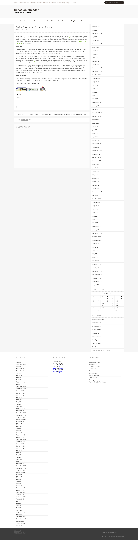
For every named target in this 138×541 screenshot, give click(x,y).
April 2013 (95, 219)
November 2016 (97, 71)
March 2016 (96, 99)
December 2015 (97, 109)
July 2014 (95, 168)
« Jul (98, 311)
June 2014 (95, 171)
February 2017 (96, 61)
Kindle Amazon (34, 62)
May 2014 (95, 175)
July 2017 (95, 51)
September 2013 (97, 202)
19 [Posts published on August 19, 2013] (93, 305)
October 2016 (96, 75)
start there (71, 38)
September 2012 (97, 240)
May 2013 (95, 216)
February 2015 (96, 144)
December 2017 (97, 44)
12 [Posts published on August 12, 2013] (93, 303)
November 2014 (97, 154)
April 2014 (95, 178)
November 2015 (97, 113)
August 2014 (96, 164)
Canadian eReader (26, 10)
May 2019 (95, 30)
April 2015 (95, 137)
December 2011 (97, 271)
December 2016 (97, 68)
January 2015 (96, 147)
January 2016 (96, 106)
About (73, 2)
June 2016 (95, 89)
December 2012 (97, 233)
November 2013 (97, 195)
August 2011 (96, 285)
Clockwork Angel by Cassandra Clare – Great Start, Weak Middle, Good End (64, 114)
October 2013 (96, 199)
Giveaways (95, 333)
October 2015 (96, 116)
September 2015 (97, 120)
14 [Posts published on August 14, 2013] (103, 303)
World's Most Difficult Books (101, 350)
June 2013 (95, 213)
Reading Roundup (97, 340)
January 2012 (96, 268)
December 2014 (97, 151)
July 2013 (95, 209)
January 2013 (96, 230)
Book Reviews (24, 2)
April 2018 (95, 37)
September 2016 (97, 78)
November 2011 (97, 275)
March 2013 (96, 223)
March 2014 (96, 182)
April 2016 (95, 95)
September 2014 (97, 161)
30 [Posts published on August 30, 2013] (112, 308)
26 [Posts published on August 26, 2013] (93, 308)
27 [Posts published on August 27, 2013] (98, 308)
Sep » (117, 311)
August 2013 (96, 206)
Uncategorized (96, 347)
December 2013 (97, 192)
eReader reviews (36, 2)
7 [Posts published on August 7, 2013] (102, 301)
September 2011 (97, 281)
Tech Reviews (96, 343)
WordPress (120, 536)
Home (16, 2)
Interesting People (63, 2)
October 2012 (96, 237)
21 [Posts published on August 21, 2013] (103, 305)
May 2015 (95, 133)
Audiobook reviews (98, 319)
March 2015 (96, 140)
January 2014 (96, 188)
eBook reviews (96, 330)
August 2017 (96, 47)
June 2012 (95, 250)
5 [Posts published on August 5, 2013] (93, 301)
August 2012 (96, 244)
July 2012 (95, 247)
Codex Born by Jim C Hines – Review (27, 114)
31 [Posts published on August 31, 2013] (117, 308)
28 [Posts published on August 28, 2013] (103, 308)
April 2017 (95, 58)
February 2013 (96, 226)
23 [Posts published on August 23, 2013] (112, 305)
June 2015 (95, 130)
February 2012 (96, 264)
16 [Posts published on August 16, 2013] (112, 303)
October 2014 (96, 157)
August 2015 (96, 123)
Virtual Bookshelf (49, 2)
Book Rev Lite (105, 536)
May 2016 (95, 92)
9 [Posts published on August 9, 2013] (112, 301)
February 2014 (96, 185)
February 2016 (96, 102)
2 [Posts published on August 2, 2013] (112, 299)
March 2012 (96, 261)
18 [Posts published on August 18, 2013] (121, 303)
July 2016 (95, 85)
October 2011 (96, 278)
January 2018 (96, 40)
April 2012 (95, 257)
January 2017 (96, 64)
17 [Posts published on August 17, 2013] (117, 303)
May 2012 (95, 254)
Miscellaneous (96, 336)
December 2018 (97, 33)
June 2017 (95, 54)
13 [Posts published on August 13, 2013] (98, 303)
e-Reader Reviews (97, 326)
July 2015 (95, 126)
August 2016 (96, 82)
